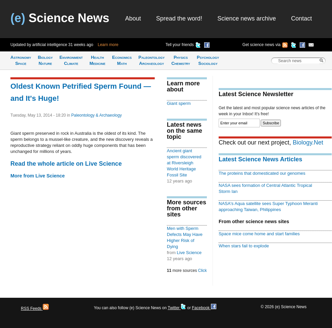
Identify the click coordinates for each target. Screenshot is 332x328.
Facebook (204, 307)
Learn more (108, 44)
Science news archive (246, 18)
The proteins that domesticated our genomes (262, 173)
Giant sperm (179, 103)
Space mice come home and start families (259, 233)
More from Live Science (37, 175)
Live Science (189, 252)
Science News (59, 18)
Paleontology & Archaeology (96, 115)
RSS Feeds (35, 308)
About (133, 18)
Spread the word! (179, 18)
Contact (301, 18)
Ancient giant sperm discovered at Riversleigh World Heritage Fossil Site (184, 162)
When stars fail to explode (244, 245)
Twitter (177, 307)
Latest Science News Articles (260, 159)
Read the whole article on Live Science (66, 163)
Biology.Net (308, 142)
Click (202, 270)
